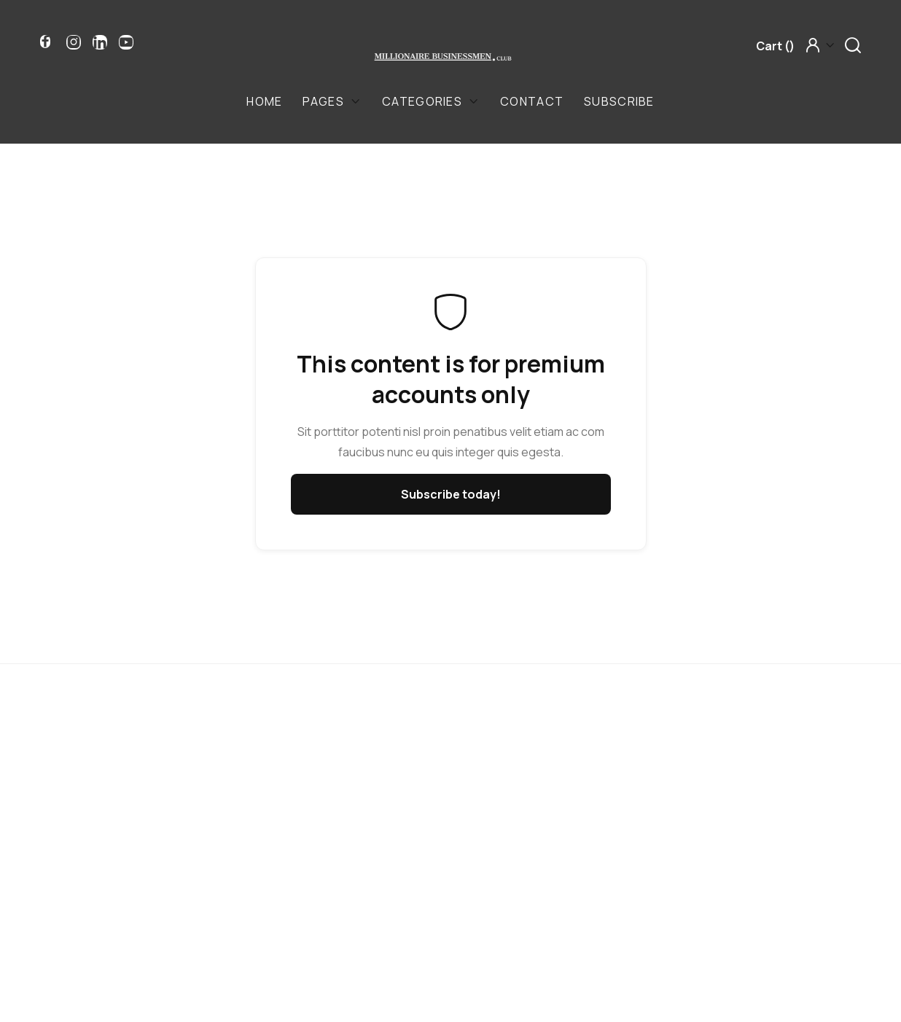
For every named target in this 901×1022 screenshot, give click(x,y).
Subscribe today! (451, 494)
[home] (443, 56)
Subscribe (619, 101)
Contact (531, 101)
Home (264, 101)
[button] (775, 46)
